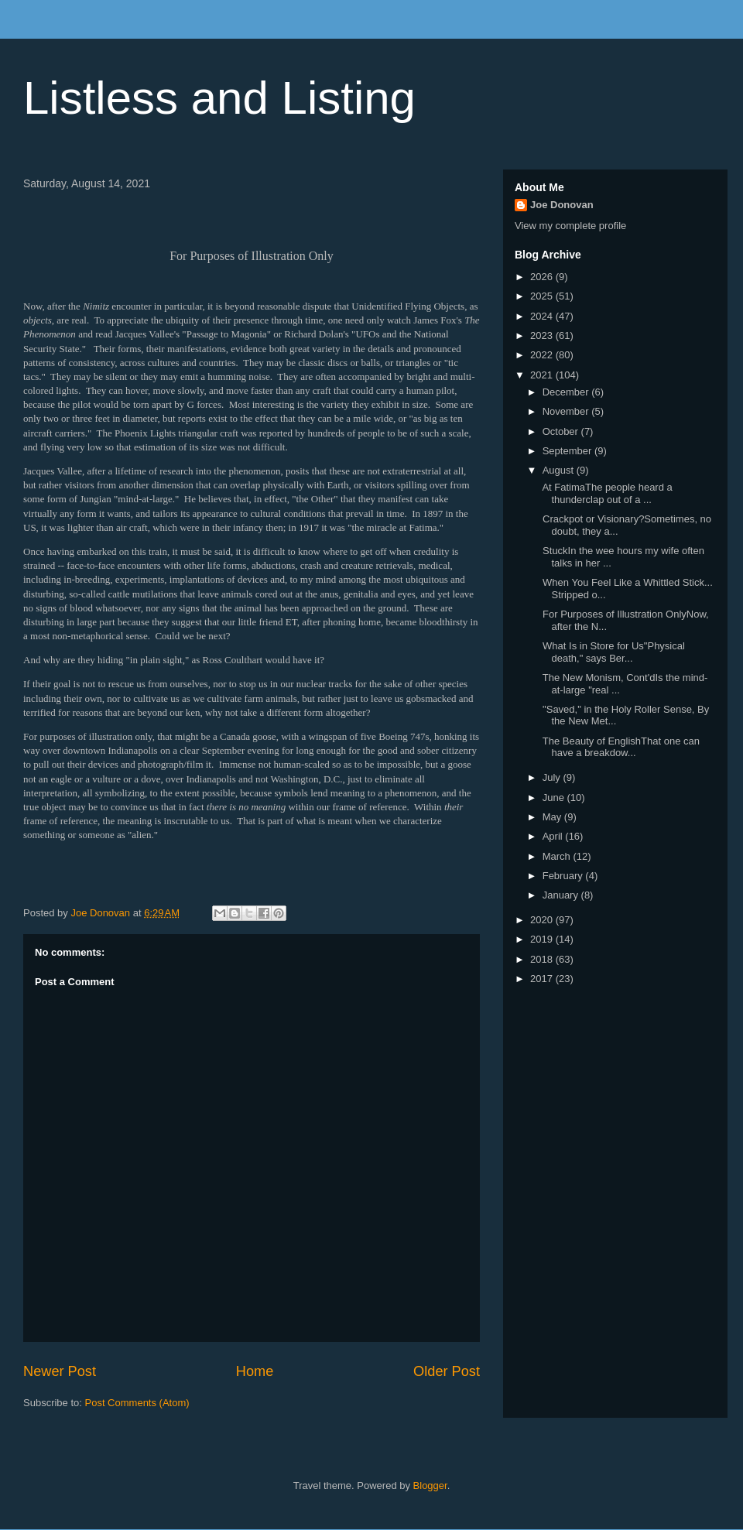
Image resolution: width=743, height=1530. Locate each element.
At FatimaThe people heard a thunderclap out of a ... (605, 493)
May (553, 817)
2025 (543, 296)
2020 (543, 920)
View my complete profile (570, 225)
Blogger (430, 1485)
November (567, 411)
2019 (543, 939)
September (568, 451)
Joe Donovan (562, 205)
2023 (543, 335)
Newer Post (59, 1371)
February (564, 875)
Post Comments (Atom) (137, 1402)
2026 (543, 276)
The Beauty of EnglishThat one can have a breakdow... (619, 747)
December (567, 392)
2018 (543, 959)
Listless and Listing (219, 98)
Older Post (446, 1371)
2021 (543, 375)
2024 (543, 316)
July (553, 777)
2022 (543, 355)
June (555, 797)
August (560, 470)
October (562, 431)
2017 (543, 978)
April (554, 836)
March (558, 856)
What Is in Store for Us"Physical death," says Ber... (611, 652)
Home (255, 1371)
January (562, 895)
